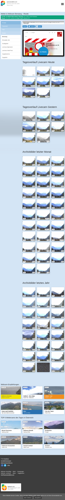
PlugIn (24, 26)
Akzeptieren (38, 497)
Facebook (2, 465)
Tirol (3, 29)
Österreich (5, 26)
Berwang (4, 36)
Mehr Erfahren (28, 497)
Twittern (32, 26)
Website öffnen (43, 52)
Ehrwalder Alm (6, 40)
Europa (4, 22)
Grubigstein (5, 43)
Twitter (5, 465)
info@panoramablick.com (7, 475)
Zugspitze (4, 57)
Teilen (39, 26)
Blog (8, 465)
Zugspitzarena (6, 54)
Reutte (4, 33)
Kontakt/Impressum (6, 461)
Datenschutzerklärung (6, 463)
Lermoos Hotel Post (7, 50)
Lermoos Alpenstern (7, 47)
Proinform (6, 458)
